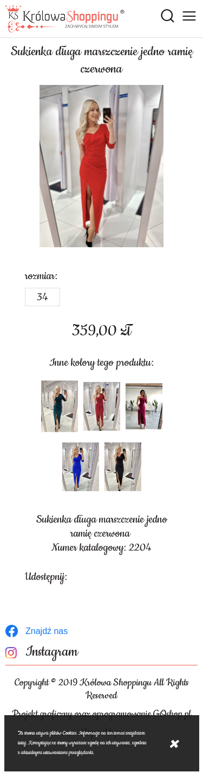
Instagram (51, 652)
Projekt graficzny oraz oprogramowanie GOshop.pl (101, 714)
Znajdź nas (46, 631)
